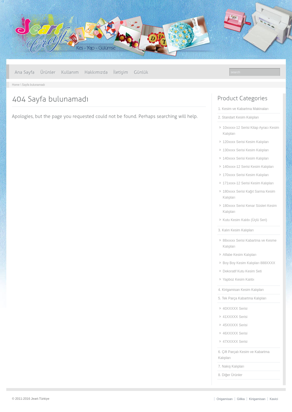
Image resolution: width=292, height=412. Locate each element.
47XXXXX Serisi (235, 342)
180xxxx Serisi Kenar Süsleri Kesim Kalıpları (250, 209)
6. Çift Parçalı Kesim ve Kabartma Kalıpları (243, 355)
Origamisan (224, 399)
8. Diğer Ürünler (230, 375)
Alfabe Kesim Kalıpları (239, 255)
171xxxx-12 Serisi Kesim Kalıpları (248, 183)
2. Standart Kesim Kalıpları (238, 117)
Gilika (241, 399)
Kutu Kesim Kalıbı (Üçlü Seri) (245, 220)
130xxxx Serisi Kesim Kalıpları (246, 150)
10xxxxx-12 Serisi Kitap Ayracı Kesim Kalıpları (251, 131)
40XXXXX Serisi (235, 309)
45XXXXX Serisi (235, 325)
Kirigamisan (257, 399)
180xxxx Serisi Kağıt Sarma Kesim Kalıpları (249, 194)
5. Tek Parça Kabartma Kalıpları (242, 298)
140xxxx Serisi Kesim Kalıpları (246, 158)
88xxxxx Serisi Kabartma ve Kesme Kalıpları (250, 243)
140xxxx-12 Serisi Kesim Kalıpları (248, 167)
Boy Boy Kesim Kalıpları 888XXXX (249, 263)
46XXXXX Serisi (235, 333)
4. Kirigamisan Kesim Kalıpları (241, 290)
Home (16, 84)
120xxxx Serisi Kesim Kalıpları (246, 142)
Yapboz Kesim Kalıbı (238, 280)
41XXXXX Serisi (235, 317)
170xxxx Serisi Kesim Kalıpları (246, 175)
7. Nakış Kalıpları (231, 366)
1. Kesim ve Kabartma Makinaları (243, 109)
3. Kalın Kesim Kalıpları (236, 230)
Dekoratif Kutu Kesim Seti (242, 271)
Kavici (274, 399)
